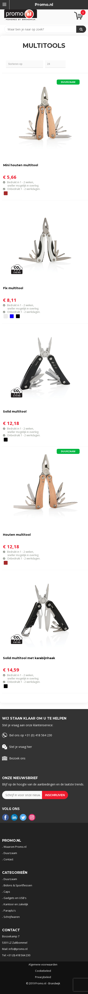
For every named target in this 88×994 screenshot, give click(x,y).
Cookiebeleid (43, 971)
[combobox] (42, 29)
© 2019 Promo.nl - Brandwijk (43, 983)
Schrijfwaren (12, 917)
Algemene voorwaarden (43, 964)
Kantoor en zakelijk (16, 904)
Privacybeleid (43, 977)
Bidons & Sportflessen (18, 885)
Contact (8, 859)
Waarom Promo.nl (15, 847)
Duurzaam (10, 853)
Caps (7, 891)
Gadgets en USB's (15, 898)
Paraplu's (10, 910)
